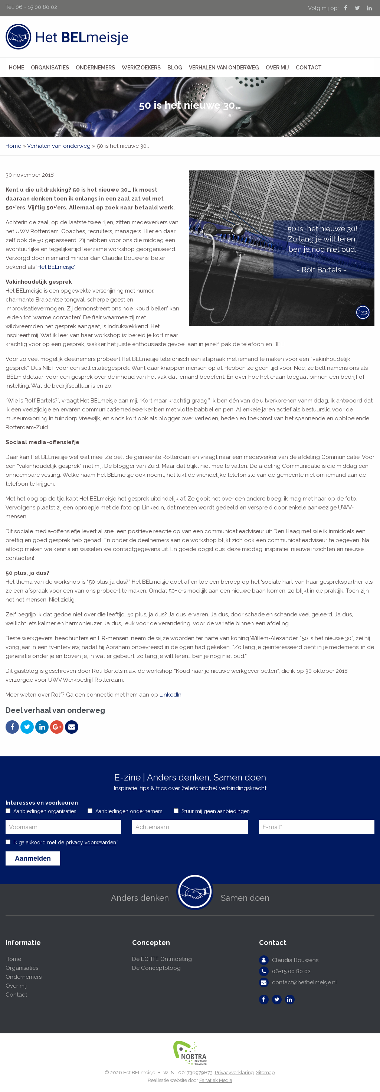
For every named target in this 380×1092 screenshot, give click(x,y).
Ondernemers (95, 68)
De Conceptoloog (156, 968)
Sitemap (265, 1072)
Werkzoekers (141, 68)
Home (16, 68)
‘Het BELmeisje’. (56, 267)
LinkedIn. (171, 694)
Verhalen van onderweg (224, 68)
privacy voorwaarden (91, 842)
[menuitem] (16, 67)
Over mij (277, 68)
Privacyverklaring (234, 1072)
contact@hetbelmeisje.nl (304, 982)
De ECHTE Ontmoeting (162, 959)
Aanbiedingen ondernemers (129, 811)
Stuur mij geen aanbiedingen (215, 811)
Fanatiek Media (215, 1080)
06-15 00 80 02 (291, 971)
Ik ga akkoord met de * (65, 842)
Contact (309, 68)
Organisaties (50, 68)
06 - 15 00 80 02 (36, 7)
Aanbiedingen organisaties (44, 811)
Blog (174, 68)
